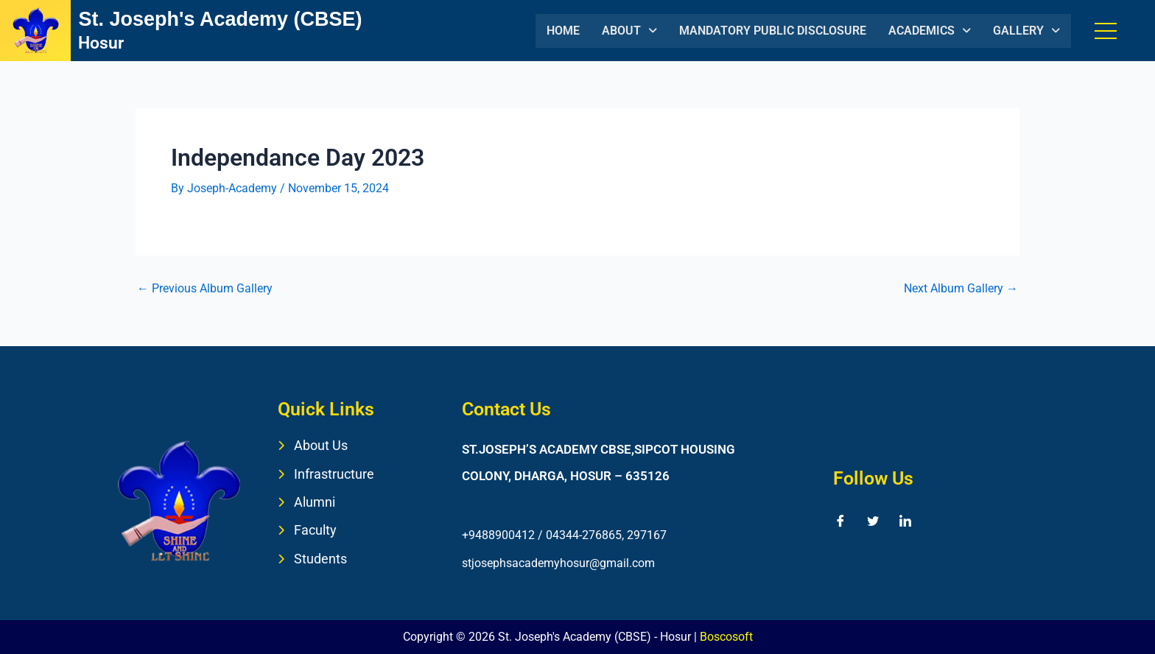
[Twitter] (873, 521)
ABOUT (629, 31)
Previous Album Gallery (205, 289)
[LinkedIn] (905, 521)
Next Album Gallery (961, 289)
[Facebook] (840, 521)
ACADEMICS (929, 31)
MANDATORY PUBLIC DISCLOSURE (772, 31)
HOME (563, 31)
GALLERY (1026, 31)
